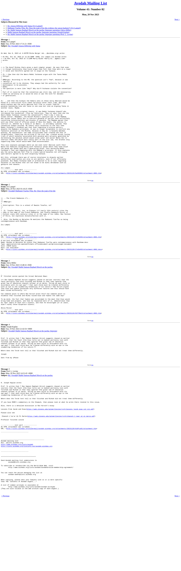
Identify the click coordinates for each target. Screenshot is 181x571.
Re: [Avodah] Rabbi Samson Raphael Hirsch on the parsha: (30, 303)
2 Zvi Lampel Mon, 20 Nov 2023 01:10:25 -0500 (16, 213)
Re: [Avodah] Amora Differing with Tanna (24, 46)
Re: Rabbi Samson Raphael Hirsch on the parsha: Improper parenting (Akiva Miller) (39, 30)
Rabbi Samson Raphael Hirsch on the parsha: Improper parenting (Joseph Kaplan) (38, 32)
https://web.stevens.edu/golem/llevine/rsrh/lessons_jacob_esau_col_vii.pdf (60, 465)
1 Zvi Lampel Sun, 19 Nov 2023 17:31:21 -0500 (16, 43)
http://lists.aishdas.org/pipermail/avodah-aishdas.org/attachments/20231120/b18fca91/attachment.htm (51, 488)
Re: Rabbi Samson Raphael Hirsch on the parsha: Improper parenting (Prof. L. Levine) (40, 34)
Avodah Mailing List (90, 3)
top (92, 205)
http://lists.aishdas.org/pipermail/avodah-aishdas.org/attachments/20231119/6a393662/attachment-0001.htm (53, 198)
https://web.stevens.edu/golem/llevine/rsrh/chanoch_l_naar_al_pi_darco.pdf (61, 474)
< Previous (5, 19)
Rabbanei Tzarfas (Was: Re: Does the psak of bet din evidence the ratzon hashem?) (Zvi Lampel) (44, 28)
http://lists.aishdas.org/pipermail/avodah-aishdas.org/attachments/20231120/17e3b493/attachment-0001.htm (53, 270)
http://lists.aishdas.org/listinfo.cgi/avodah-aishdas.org (26, 510)
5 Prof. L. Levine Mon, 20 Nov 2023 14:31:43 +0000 (17, 422)
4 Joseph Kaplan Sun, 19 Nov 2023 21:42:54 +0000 (16, 373)
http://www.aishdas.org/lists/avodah (17, 507)
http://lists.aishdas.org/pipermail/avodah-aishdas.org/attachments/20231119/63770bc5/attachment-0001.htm (53, 358)
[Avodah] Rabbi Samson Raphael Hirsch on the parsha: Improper (32, 376)
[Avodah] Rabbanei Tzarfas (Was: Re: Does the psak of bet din (31, 216)
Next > (177, 19)
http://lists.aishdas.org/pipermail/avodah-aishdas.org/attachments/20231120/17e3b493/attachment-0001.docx (54, 285)
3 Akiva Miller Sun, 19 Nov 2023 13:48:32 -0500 (16, 300)
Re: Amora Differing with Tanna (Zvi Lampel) (25, 26)
